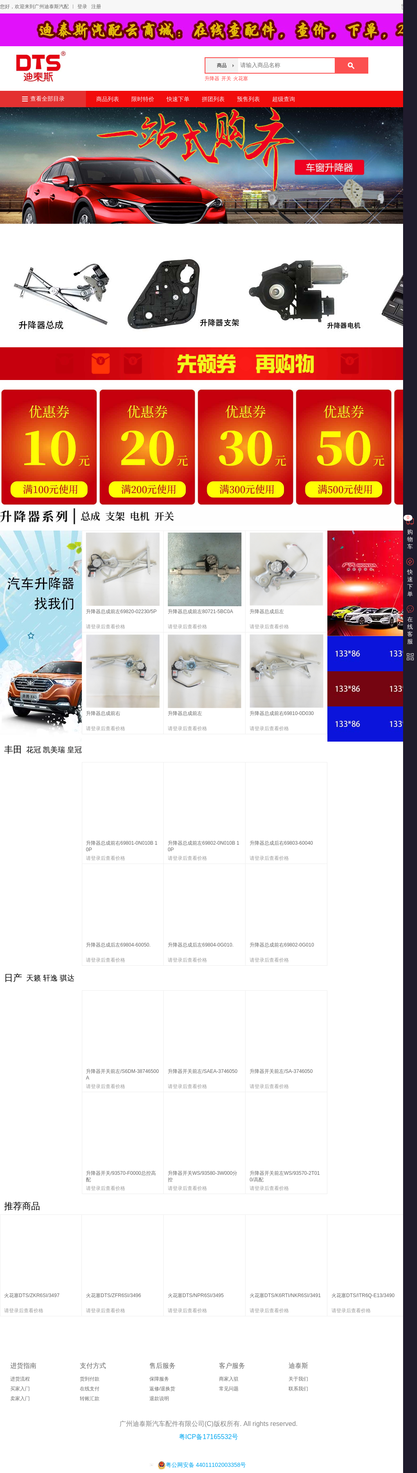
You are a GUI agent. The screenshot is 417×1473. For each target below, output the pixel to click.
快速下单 (178, 99)
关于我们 (298, 1379)
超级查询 (283, 99)
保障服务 (159, 1379)
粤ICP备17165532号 (209, 1436)
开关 (226, 78)
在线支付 (89, 1389)
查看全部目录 (47, 99)
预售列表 (248, 99)
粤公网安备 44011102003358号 (202, 1465)
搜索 (351, 65)
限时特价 (142, 99)
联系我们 (298, 1389)
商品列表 (107, 99)
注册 (96, 6)
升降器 (212, 78)
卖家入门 (20, 1398)
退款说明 (159, 1398)
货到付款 (89, 1379)
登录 (82, 6)
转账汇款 (89, 1398)
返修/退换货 (162, 1389)
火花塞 (240, 78)
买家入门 (20, 1389)
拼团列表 (213, 99)
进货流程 (20, 1379)
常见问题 (229, 1389)
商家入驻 (229, 1379)
